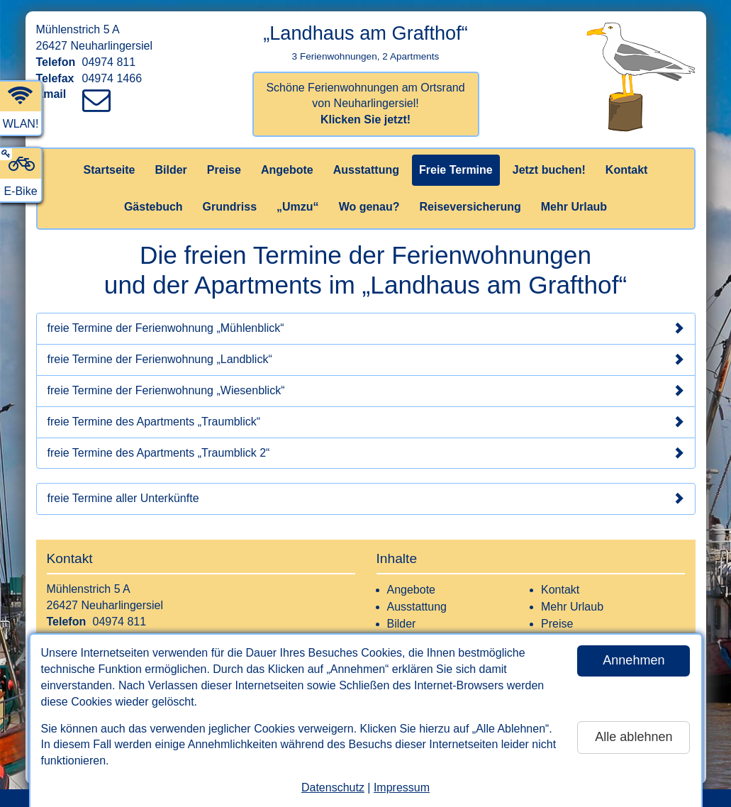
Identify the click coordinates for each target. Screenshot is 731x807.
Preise (224, 170)
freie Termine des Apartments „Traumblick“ (366, 422)
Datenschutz (332, 787)
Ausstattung (366, 170)
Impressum (402, 787)
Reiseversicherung (470, 207)
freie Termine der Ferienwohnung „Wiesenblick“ (366, 391)
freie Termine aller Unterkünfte (366, 498)
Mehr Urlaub (574, 207)
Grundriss (230, 207)
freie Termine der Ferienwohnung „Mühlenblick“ (366, 328)
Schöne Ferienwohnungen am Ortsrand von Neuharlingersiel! (365, 104)
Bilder (170, 170)
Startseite (109, 170)
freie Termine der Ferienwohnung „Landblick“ (366, 359)
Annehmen (633, 660)
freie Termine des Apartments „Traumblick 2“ (366, 453)
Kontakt (627, 170)
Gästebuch (153, 207)
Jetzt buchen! (549, 170)
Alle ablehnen (633, 737)
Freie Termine (456, 170)
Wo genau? (369, 207)
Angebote (287, 170)
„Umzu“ (298, 207)
